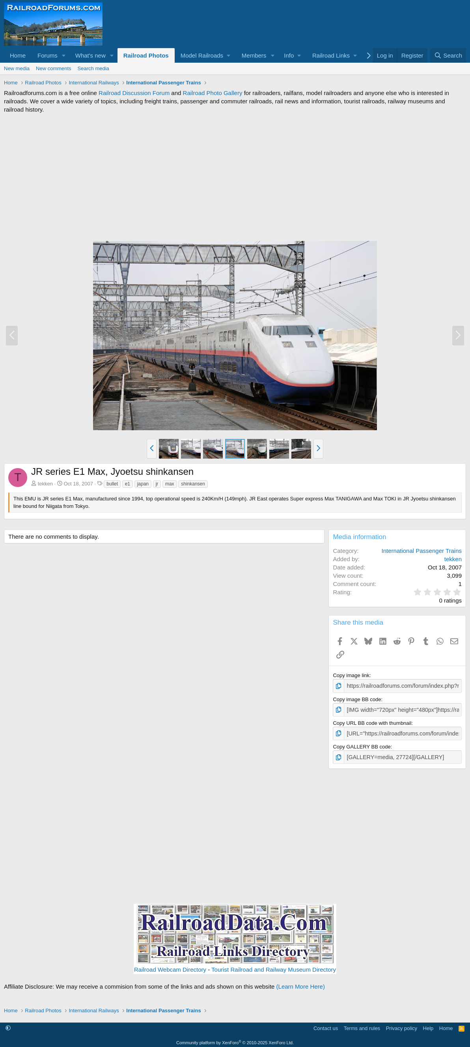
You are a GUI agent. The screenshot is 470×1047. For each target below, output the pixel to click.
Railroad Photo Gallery (212, 93)
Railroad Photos (146, 55)
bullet (112, 484)
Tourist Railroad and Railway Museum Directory (273, 966)
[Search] (448, 55)
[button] (63, 55)
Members (254, 55)
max (169, 484)
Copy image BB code (357, 699)
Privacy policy (401, 1025)
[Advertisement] (235, 177)
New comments (53, 68)
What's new (90, 55)
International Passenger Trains (422, 550)
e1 (127, 484)
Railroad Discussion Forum (134, 93)
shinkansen (193, 484)
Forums (47, 55)
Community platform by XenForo (235, 1039)
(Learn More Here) (300, 983)
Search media (93, 68)
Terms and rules (362, 1025)
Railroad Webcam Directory (170, 966)
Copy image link (351, 675)
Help (428, 1025)
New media (17, 68)
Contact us (325, 1025)
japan (143, 484)
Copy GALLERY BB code (361, 744)
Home (18, 55)
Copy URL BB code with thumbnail (372, 721)
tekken (45, 484)
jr (157, 484)
